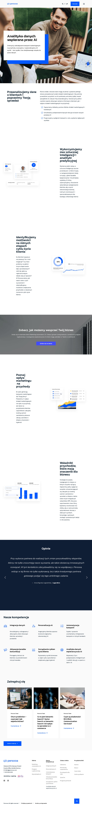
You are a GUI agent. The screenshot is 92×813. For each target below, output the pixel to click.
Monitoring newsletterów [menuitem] (64, 768)
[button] (5, 577)
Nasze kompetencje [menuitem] (50, 761)
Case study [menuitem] (77, 771)
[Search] (63, 4)
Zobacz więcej (12, 743)
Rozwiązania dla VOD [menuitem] (65, 773)
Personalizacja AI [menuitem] (51, 769)
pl (67, 4)
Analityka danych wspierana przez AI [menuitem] (51, 787)
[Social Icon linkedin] (7, 780)
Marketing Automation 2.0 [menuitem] (36, 765)
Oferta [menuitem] (34, 760)
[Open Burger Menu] (84, 3)
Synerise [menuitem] (62, 777)
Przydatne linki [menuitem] (79, 760)
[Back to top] (76, 801)
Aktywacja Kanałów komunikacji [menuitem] (51, 778)
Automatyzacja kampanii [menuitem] (50, 773)
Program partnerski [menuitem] (65, 781)
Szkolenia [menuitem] (63, 765)
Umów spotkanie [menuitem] (79, 774)
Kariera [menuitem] (76, 765)
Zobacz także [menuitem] (64, 760)
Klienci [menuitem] (76, 768)
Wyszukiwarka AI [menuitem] (36, 774)
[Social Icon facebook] (5, 780)
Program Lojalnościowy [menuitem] (36, 770)
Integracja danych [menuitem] (51, 766)
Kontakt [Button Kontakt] (75, 4)
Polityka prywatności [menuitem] (26, 803)
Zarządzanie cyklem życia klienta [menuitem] (51, 782)
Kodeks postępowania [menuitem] (41, 803)
